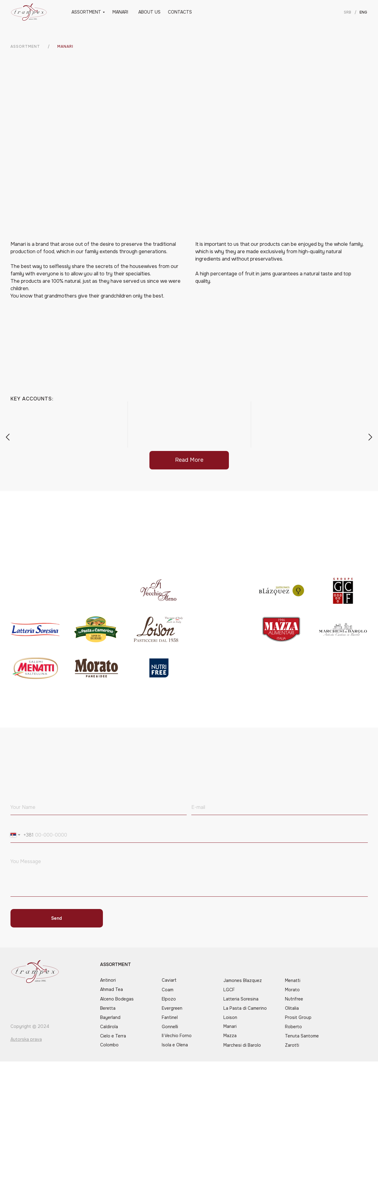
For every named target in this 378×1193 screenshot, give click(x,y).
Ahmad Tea (111, 989)
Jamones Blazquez (242, 980)
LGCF (229, 989)
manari (65, 46)
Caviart (169, 980)
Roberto (293, 1026)
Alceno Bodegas (117, 999)
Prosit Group (298, 1017)
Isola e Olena (175, 1045)
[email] (279, 807)
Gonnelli (170, 1026)
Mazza (230, 1035)
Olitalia (292, 1008)
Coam (167, 989)
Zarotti (292, 1045)
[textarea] (189, 876)
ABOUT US (149, 12)
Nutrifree (294, 999)
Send (56, 918)
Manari (230, 1026)
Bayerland (110, 1017)
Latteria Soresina (240, 999)
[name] (98, 807)
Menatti (292, 980)
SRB (347, 12)
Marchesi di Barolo (242, 1045)
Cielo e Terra (113, 1036)
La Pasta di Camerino (245, 1008)
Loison (230, 1017)
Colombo (109, 1045)
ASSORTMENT (86, 12)
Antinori (108, 980)
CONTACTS (180, 12)
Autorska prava (26, 1039)
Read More (189, 460)
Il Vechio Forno (177, 1035)
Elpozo (169, 999)
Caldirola (109, 1026)
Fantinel (170, 1017)
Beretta (108, 1008)
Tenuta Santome (302, 1036)
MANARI (120, 12)
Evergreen (172, 1008)
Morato (292, 989)
